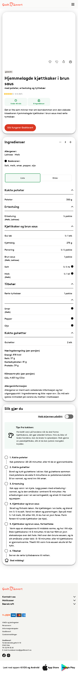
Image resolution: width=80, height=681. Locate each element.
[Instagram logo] (8, 655)
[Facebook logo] (4, 655)
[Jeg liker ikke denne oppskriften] (57, 62)
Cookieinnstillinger (9, 634)
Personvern (6, 625)
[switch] (69, 416)
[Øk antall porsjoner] (70, 142)
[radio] (22, 178)
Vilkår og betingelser (10, 622)
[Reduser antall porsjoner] (60, 142)
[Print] (70, 62)
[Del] (64, 62)
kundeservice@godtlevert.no (19, 650)
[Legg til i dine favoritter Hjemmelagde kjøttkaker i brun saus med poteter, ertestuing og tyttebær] (50, 62)
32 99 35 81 (9, 648)
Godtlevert (6, 631)
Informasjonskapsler (10, 628)
